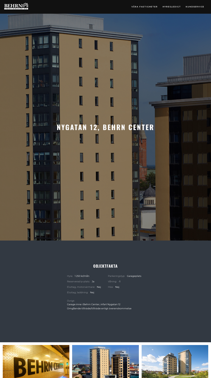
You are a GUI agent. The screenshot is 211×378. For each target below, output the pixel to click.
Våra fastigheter (144, 6)
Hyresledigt (172, 6)
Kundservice (195, 6)
